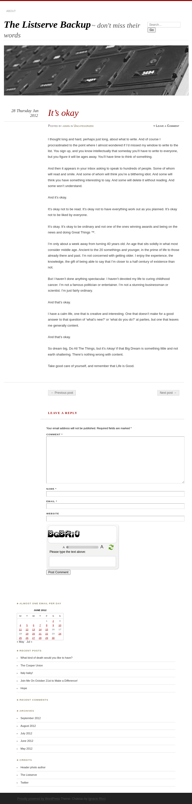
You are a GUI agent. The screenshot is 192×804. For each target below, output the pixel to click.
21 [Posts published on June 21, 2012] (40, 633)
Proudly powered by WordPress (38, 799)
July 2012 (26, 733)
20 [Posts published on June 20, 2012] (33, 633)
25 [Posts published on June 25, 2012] (20, 637)
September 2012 (30, 718)
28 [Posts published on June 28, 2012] (40, 637)
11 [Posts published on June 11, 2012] (20, 629)
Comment (54, 434)
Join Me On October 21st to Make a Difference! (49, 680)
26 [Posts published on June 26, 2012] (27, 637)
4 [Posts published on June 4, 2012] (20, 625)
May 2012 (26, 748)
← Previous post (62, 393)
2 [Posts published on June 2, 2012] (53, 620)
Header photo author (33, 767)
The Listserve (28, 774)
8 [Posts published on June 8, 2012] (46, 625)
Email (51, 501)
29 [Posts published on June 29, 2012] (46, 637)
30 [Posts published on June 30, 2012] (53, 637)
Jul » (29, 641)
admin (66, 126)
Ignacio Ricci (97, 799)
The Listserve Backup (47, 24)
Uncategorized (84, 126)
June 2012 (26, 740)
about (11, 10)
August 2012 (28, 725)
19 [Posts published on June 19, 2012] (27, 633)
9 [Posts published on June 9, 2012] (53, 625)
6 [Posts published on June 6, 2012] (33, 625)
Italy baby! (26, 672)
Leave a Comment (167, 126)
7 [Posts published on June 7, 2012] (40, 625)
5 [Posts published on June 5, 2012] (27, 625)
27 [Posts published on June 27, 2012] (33, 637)
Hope (23, 688)
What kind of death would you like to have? (46, 657)
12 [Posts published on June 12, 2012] (27, 629)
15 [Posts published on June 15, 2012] (46, 629)
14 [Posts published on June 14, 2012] (40, 629)
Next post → (168, 393)
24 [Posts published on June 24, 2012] (59, 633)
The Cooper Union (31, 665)
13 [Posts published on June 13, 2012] (33, 629)
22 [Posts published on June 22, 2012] (46, 633)
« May (20, 641)
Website (52, 513)
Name (51, 488)
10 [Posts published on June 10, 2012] (59, 625)
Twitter (24, 782)
